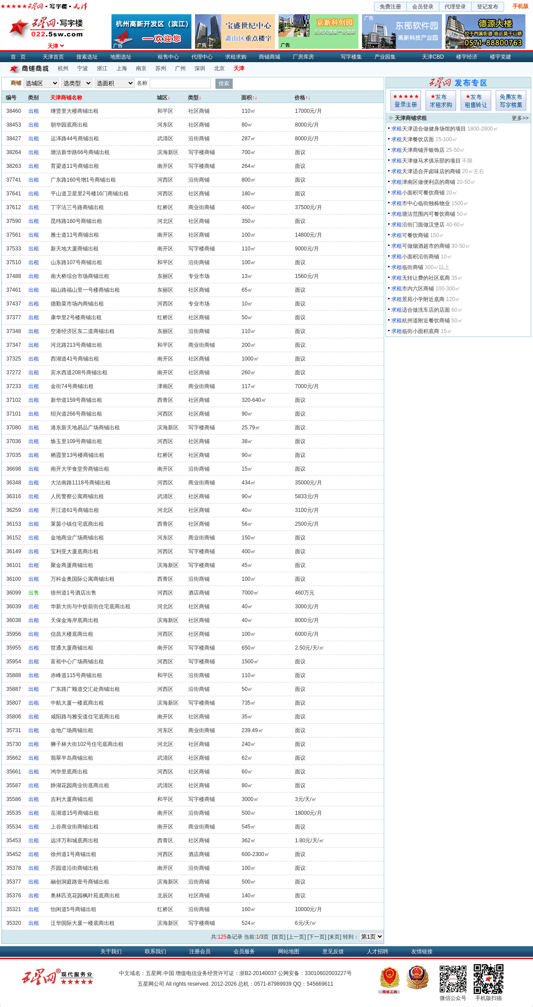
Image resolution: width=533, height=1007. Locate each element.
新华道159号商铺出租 (76, 400)
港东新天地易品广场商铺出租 (85, 427)
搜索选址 (87, 57)
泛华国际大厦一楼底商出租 (83, 923)
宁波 (82, 68)
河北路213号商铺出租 (76, 345)
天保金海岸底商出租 (75, 620)
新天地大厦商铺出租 (75, 249)
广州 (180, 68)
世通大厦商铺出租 (72, 648)
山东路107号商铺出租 (76, 262)
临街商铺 (412, 267)
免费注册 (390, 7)
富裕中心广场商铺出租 (77, 661)
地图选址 (120, 57)
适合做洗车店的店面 (426, 310)
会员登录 (423, 7)
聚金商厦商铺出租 (72, 565)
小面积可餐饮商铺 (423, 193)
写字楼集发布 (511, 100)
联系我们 (155, 951)
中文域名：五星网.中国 (146, 973)
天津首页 (53, 57)
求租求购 (236, 57)
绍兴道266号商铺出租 (76, 414)
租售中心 (168, 57)
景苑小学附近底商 (423, 299)
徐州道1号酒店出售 (73, 593)
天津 (239, 68)
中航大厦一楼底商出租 (77, 703)
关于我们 (111, 951)
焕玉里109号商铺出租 (76, 441)
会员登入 (405, 100)
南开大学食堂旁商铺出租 (80, 469)
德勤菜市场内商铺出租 (77, 304)
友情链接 (422, 951)
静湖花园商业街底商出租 (80, 785)
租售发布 (476, 100)
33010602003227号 (328, 973)
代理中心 (202, 57)
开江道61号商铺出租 (75, 510)
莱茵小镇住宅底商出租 (77, 524)
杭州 (63, 68)
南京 (141, 68)
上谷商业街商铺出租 (75, 827)
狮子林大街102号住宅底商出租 (87, 744)
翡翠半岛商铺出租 (72, 758)
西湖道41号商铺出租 (75, 359)
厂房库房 (303, 57)
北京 (219, 68)
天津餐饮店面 (418, 139)
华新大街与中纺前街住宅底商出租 (91, 606)
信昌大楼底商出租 (72, 634)
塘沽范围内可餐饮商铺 (428, 214)
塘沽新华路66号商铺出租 (80, 152)
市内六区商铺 (418, 288)
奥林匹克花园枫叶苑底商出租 (85, 895)
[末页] (335, 937)
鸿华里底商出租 (69, 772)
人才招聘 (377, 951)
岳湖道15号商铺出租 (75, 813)
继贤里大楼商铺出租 (75, 111)
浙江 (102, 68)
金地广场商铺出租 (72, 730)
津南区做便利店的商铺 (428, 182)
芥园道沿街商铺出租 (75, 868)
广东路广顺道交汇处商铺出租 (85, 689)
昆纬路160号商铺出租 (76, 221)
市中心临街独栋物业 (426, 203)
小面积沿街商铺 (420, 257)
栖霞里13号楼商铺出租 (77, 455)
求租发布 (441, 100)
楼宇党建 (500, 57)
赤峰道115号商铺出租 (76, 675)
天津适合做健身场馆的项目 (434, 129)
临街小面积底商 (420, 331)
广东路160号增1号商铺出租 (83, 180)
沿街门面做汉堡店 (423, 225)
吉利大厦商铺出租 (72, 799)
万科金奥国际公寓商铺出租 (83, 579)
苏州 (160, 68)
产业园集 (385, 57)
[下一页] (316, 937)
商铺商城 (269, 57)
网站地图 (288, 951)
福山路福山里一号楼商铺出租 (85, 290)
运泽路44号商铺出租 (75, 138)
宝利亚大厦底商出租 (75, 551)
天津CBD (433, 57)
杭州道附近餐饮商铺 (426, 320)
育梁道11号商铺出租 (75, 166)
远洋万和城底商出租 (75, 840)
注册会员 (200, 951)
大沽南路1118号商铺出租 (81, 483)
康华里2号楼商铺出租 (76, 317)
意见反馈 (333, 951)
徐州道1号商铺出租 (73, 854)
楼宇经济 (466, 57)
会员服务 (244, 951)
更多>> (520, 118)
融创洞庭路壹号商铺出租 (80, 882)
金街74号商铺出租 (72, 386)
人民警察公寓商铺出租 (77, 496)
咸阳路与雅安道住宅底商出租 (85, 717)
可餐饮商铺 (415, 235)
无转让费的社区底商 (426, 278)
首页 (20, 57)
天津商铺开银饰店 (423, 150)
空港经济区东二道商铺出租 (83, 331)
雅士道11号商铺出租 (75, 235)
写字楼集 (351, 57)
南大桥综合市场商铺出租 (80, 276)
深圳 (200, 68)
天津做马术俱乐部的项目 (431, 161)
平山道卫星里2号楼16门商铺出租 (90, 193)
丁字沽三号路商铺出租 (77, 207)
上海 (121, 68)
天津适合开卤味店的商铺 (431, 171)
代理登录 (455, 7)
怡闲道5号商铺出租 (73, 909)
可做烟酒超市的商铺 (426, 246)
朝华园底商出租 (69, 125)
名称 (142, 83)
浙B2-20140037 (258, 973)
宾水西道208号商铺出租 (79, 372)
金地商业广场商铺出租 (77, 538)
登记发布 (487, 7)
